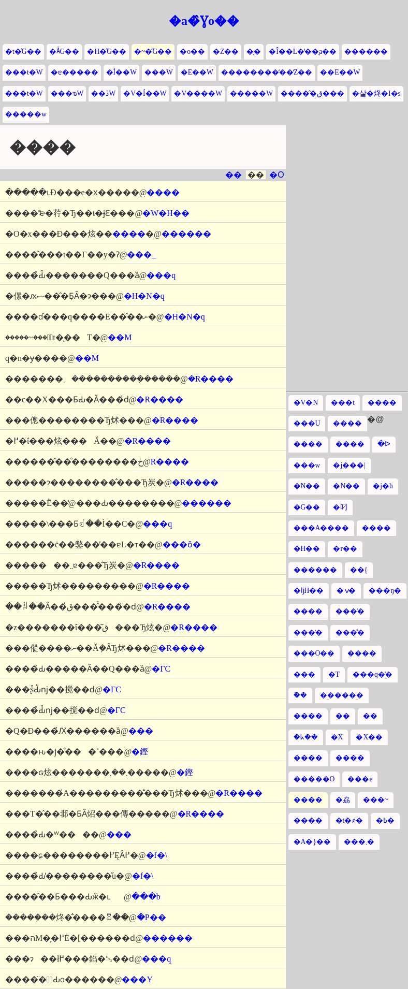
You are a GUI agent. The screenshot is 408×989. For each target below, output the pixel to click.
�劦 (343, 800)
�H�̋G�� (106, 51)
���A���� (321, 528)
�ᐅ (383, 444)
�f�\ (157, 855)
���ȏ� (182, 544)
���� (163, 192)
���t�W (24, 72)
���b (146, 896)
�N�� (307, 486)
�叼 (340, 507)
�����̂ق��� (312, 93)
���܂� (359, 842)
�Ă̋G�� (64, 51)
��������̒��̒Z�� (266, 72)
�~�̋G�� (153, 51)
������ (366, 51)
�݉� (300, 695)
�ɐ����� (74, 72)
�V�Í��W (144, 93)
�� (233, 174)
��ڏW (103, 93)
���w (307, 465)
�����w (26, 114)
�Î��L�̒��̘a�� (303, 51)
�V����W (198, 93)
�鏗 (140, 751)
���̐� (350, 632)
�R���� (211, 378)
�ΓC (161, 668)
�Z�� (226, 51)
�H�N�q (144, 296)
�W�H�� (166, 213)
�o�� (192, 51)
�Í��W (121, 72)
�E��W (197, 72)
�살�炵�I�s (376, 93)
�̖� (253, 51)
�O (276, 174)
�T (334, 674)
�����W (251, 93)
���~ (375, 800)
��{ (359, 570)
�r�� (345, 548)
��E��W (340, 72)
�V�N (306, 402)
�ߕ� (385, 820)
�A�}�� (312, 842)
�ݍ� (346, 590)
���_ (141, 254)
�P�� (151, 917)
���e (359, 779)
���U (307, 423)
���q (161, 275)
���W (158, 72)
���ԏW (67, 93)
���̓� (350, 611)
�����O (314, 779)
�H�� (307, 548)
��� (140, 730)
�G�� (307, 507)
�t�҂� (349, 820)
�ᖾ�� (306, 737)
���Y (137, 979)
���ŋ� (385, 590)
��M (120, 337)
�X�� (369, 737)
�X (337, 737)
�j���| (349, 465)
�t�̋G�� (23, 51)
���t (343, 402)
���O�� (314, 653)
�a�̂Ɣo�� (204, 20)
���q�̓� (372, 674)
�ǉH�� (309, 590)
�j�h (383, 486)
